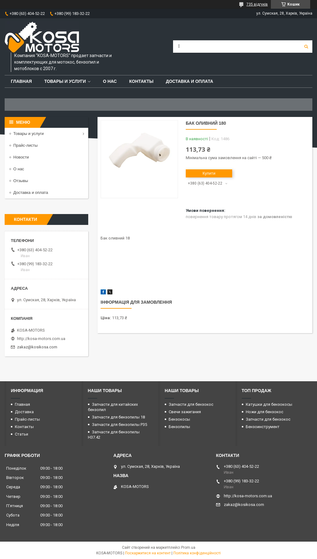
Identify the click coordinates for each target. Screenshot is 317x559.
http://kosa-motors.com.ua (41, 338)
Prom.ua (188, 547)
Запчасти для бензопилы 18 (118, 417)
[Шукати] (306, 46)
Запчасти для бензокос (191, 404)
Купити (208, 173)
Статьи (21, 434)
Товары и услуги (65, 81)
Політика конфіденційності (197, 553)
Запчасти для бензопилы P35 (119, 424)
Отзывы (20, 180)
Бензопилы (179, 426)
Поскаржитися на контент (148, 553)
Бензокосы (179, 419)
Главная (21, 81)
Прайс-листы (25, 145)
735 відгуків (257, 4)
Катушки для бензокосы (269, 404)
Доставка (24, 411)
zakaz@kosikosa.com (37, 347)
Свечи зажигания (185, 411)
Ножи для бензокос (264, 411)
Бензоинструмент (263, 426)
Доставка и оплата (189, 81)
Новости (21, 157)
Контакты (141, 81)
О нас (110, 81)
